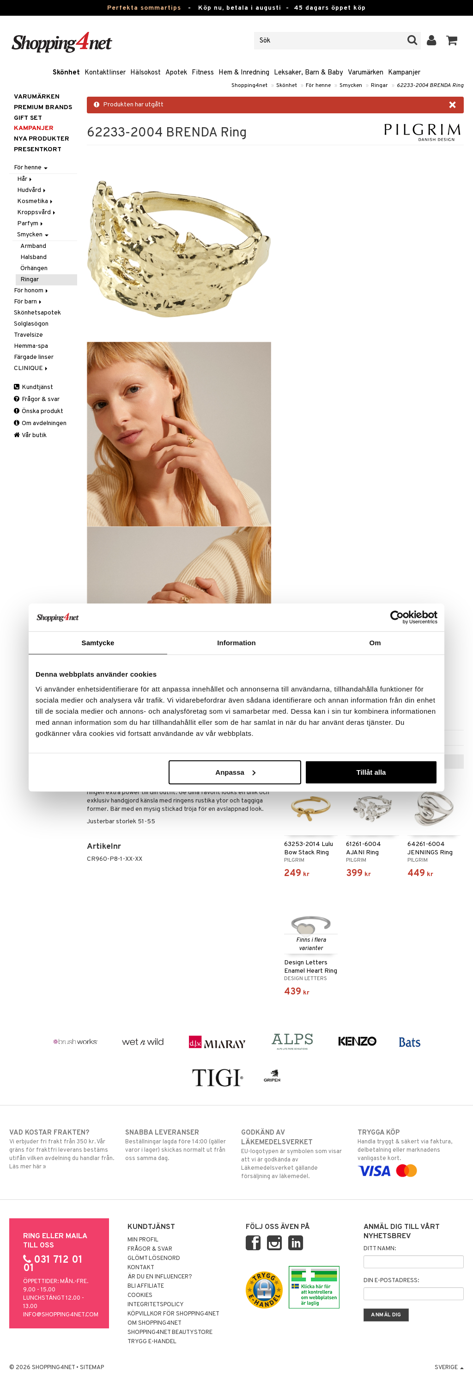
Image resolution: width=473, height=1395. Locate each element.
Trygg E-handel (151, 1342)
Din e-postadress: (391, 1280)
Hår (25, 179)
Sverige (449, 1367)
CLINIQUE (31, 368)
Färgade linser (34, 357)
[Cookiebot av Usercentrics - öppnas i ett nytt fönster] (397, 617)
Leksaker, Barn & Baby (308, 72)
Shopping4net (249, 85)
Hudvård (32, 190)
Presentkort (37, 150)
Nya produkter (41, 139)
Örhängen (34, 268)
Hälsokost (145, 72)
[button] (452, 40)
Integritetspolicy (155, 1305)
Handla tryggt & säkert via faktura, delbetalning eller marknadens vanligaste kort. (411, 1151)
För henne (318, 85)
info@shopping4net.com (60, 1315)
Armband (33, 246)
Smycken (351, 85)
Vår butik (30, 435)
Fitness (203, 72)
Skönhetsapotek (37, 313)
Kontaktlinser (105, 72)
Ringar (379, 85)
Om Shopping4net (154, 1323)
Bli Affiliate (145, 1286)
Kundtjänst (33, 387)
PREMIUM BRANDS (43, 107)
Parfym (30, 224)
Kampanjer (404, 72)
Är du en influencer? (159, 1277)
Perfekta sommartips (144, 8)
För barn (28, 302)
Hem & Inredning (243, 72)
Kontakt (140, 1268)
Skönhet (66, 72)
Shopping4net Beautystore (169, 1332)
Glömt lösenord (153, 1258)
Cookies (139, 1295)
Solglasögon (31, 324)
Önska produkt (38, 411)
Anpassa (235, 772)
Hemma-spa (31, 346)
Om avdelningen (40, 423)
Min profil (142, 1240)
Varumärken (365, 72)
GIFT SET (28, 118)
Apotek (176, 72)
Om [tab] (375, 643)
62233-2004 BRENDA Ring (430, 85)
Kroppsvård (37, 212)
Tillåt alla (371, 772)
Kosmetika (35, 201)
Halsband (33, 257)
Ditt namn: (380, 1249)
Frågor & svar (37, 399)
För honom (31, 291)
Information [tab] (236, 643)
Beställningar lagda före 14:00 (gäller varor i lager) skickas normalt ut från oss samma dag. (178, 1145)
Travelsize (28, 335)
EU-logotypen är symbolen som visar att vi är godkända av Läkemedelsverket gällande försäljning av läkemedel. (294, 1154)
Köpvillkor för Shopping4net (173, 1314)
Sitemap (92, 1367)
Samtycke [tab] (98, 643)
